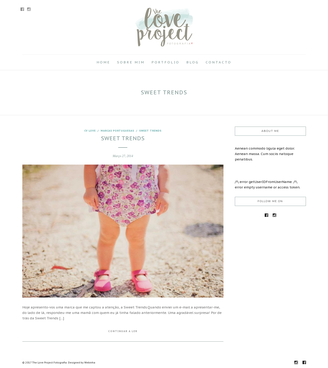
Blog (192, 62)
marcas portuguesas (117, 130)
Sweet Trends (150, 130)
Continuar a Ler (122, 331)
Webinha (89, 362)
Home (103, 62)
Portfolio (165, 62)
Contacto (218, 62)
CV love (90, 130)
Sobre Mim (131, 62)
